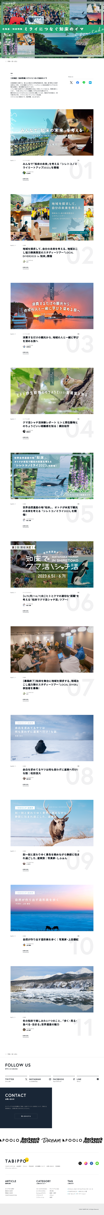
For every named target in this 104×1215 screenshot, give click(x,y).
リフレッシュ (40, 1197)
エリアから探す (26, 160)
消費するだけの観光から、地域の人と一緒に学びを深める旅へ (51, 339)
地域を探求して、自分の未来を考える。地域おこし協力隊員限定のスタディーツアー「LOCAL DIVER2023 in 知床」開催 (50, 252)
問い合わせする (26, 1116)
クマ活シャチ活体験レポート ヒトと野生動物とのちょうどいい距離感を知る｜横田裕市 (50, 424)
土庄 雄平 (28, 1030)
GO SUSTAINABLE (27, 592)
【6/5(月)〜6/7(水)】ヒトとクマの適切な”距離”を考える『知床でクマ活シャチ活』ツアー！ (51, 597)
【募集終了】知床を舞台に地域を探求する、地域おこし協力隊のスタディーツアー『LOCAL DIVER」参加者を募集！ (51, 684)
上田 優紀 (28, 945)
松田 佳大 (28, 779)
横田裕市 (28, 432)
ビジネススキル (40, 1191)
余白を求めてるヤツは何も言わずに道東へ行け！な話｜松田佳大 (50, 771)
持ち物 (52, 1191)
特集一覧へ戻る (12, 61)
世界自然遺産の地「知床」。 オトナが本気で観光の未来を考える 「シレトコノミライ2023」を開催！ (50, 511)
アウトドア (39, 1195)
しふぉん (28, 864)
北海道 (24, 245)
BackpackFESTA (41, 1193)
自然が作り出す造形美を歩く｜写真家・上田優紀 (51, 939)
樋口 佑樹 (28, 520)
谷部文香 (28, 347)
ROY (27, 262)
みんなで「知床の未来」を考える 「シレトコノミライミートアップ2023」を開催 (50, 165)
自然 (51, 1197)
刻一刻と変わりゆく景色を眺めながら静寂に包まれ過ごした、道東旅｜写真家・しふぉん (51, 856)
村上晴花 (28, 173)
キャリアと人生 (54, 1189)
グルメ (52, 1195)
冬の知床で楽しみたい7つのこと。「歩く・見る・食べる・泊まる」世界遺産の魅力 (50, 1022)
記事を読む (26, 179)
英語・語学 (53, 1193)
